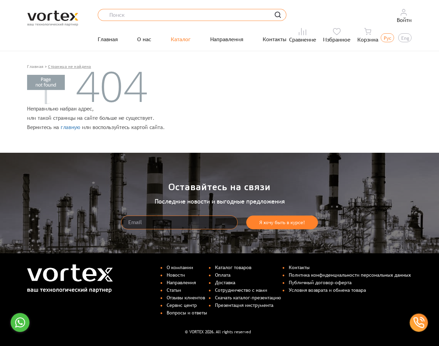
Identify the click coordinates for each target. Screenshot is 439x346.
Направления (226, 39)
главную (70, 127)
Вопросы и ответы (187, 312)
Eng (405, 38)
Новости (176, 275)
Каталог (181, 39)
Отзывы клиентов (186, 297)
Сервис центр (182, 305)
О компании (180, 267)
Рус (387, 38)
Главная (108, 39)
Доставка (225, 282)
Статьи (174, 290)
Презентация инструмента (244, 305)
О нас (144, 39)
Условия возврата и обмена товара (327, 290)
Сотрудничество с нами (241, 290)
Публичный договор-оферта (320, 282)
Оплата (222, 275)
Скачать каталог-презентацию (248, 297)
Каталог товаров (233, 267)
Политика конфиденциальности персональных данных (350, 275)
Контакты (274, 39)
